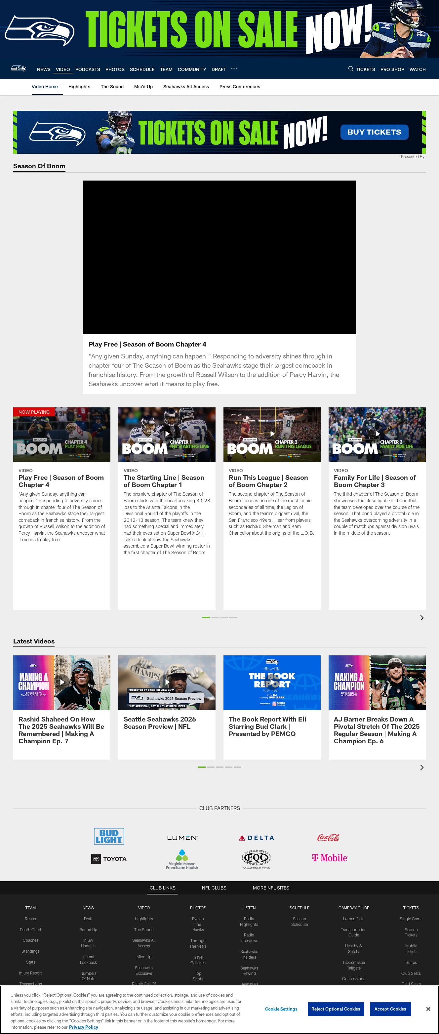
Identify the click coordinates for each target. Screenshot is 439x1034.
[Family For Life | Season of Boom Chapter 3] (377, 483)
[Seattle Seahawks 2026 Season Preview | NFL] (167, 704)
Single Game (411, 926)
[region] (219, 1009)
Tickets (411, 915)
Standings (30, 959)
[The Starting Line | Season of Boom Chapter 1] (167, 493)
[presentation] (423, 626)
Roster (30, 926)
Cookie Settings (281, 1009)
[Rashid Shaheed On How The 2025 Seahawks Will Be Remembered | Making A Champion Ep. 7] (61, 711)
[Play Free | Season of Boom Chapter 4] (61, 487)
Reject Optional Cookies (336, 1009)
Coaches (30, 948)
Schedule (299, 915)
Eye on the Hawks (198, 932)
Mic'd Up (144, 964)
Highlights (144, 926)
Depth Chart (30, 937)
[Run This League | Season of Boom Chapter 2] (272, 483)
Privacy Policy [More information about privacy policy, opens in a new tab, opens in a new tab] (83, 1027)
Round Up (88, 937)
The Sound (144, 937)
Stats (30, 970)
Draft (88, 926)
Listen (249, 915)
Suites (411, 970)
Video (144, 915)
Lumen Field (354, 926)
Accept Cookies (391, 1009)
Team (30, 915)
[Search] (351, 68)
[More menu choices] (234, 68)
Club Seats (411, 981)
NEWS (88, 915)
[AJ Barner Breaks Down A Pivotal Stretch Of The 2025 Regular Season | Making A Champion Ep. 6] (377, 711)
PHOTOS (198, 915)
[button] (206, 625)
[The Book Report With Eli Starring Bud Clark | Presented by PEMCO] (272, 708)
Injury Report (30, 980)
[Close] (428, 1009)
